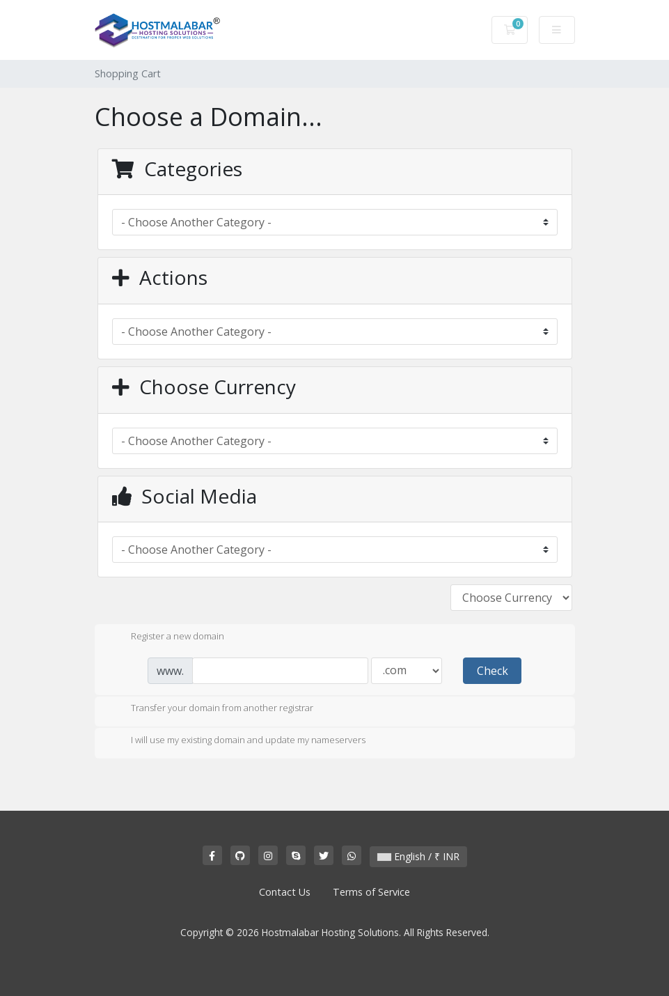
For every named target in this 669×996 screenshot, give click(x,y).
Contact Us (284, 891)
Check (492, 670)
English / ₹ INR (418, 856)
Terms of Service (371, 891)
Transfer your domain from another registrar (211, 709)
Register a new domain (166, 637)
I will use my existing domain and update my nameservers (237, 741)
